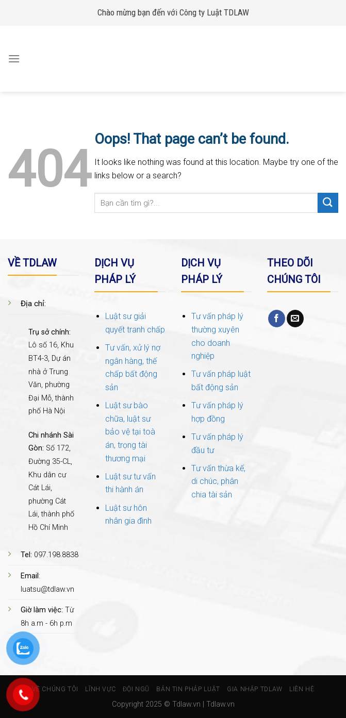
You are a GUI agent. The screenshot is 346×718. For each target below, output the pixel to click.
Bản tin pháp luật (188, 689)
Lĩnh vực (100, 689)
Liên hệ (301, 689)
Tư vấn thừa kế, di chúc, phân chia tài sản (218, 481)
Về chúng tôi (55, 689)
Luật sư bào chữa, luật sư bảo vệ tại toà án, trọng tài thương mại (130, 431)
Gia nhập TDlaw (255, 689)
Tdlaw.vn (186, 704)
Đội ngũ (136, 689)
